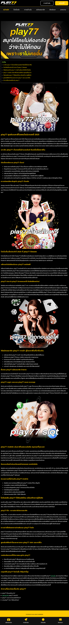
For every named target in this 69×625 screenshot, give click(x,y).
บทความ (63, 10)
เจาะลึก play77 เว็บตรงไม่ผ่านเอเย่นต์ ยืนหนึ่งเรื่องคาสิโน (17, 65)
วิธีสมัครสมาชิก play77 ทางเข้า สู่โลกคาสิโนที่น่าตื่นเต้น (17, 70)
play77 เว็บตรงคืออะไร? (8, 593)
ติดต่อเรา (52, 10)
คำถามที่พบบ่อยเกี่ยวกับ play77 (11, 80)
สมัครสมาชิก (40, 10)
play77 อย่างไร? (10, 595)
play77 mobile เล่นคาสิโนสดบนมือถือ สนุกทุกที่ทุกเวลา (17, 73)
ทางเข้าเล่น (28, 10)
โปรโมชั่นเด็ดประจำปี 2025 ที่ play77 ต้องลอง (15, 67)
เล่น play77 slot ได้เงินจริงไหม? (10, 600)
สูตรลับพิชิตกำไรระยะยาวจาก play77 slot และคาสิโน (16, 78)
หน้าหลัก (6, 10)
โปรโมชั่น (53, 576)
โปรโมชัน (16, 10)
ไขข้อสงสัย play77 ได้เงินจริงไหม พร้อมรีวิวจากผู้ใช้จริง (17, 75)
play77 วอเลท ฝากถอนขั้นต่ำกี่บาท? (11, 598)
